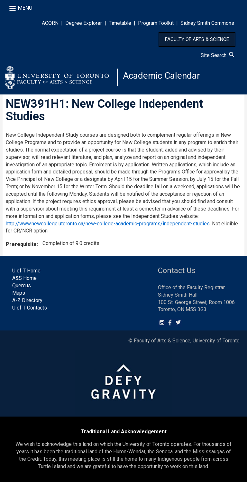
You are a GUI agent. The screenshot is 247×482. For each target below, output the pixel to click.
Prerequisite (21, 244)
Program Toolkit (156, 23)
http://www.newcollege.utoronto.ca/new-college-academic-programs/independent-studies (108, 224)
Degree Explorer (83, 23)
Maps (18, 293)
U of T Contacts (29, 308)
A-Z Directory (27, 300)
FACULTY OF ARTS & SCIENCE (197, 39)
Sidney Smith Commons (207, 23)
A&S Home (24, 278)
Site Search (217, 55)
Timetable (120, 23)
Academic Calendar (161, 75)
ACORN (50, 23)
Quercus (21, 285)
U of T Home (26, 271)
